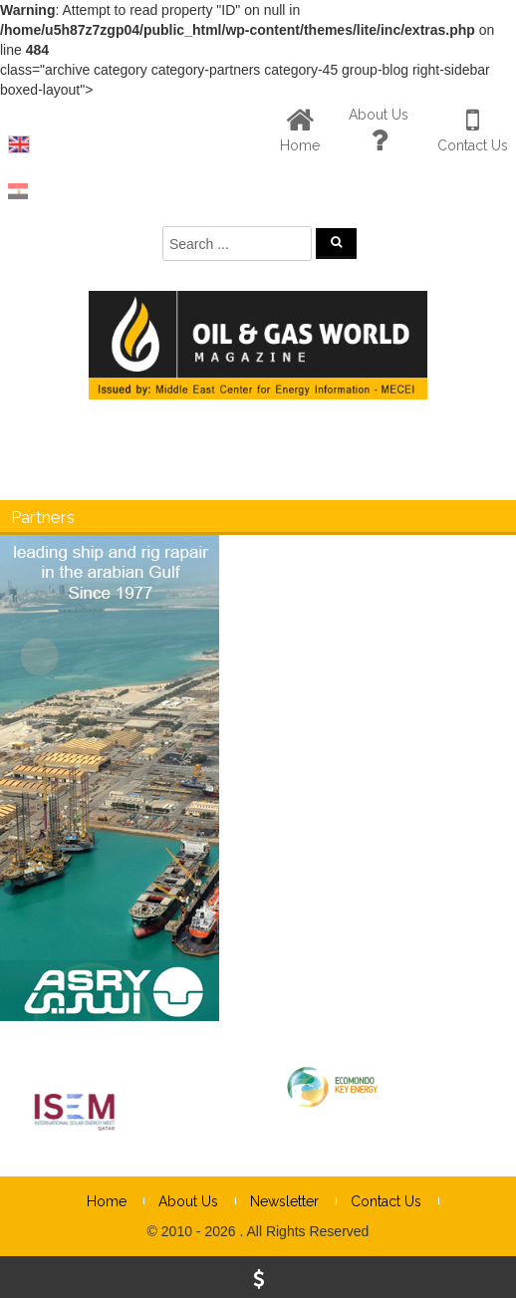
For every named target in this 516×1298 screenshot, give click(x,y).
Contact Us (386, 1201)
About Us (188, 1201)
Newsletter (284, 1201)
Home (107, 1201)
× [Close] (499, 705)
